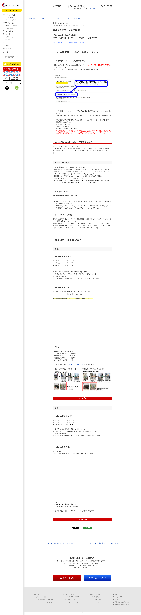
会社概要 (5, 52)
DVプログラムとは (9, 23)
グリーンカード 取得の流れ (12, 20)
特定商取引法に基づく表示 (12, 56)
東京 (94, 9)
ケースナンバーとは (72, 602)
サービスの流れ (8, 31)
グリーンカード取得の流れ (45, 602)
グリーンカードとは (9, 15)
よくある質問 (7, 48)
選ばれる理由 (7, 34)
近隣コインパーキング (76, 364)
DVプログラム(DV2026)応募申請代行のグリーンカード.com (41, 18)
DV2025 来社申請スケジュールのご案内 (71, 18)
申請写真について (9, 28)
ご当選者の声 (7, 45)
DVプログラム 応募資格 (11, 25)
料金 (4, 42)
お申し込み (82, 398)
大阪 (90, 9)
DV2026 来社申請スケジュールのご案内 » (104, 543)
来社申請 (7, 39)
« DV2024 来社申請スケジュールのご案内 (60, 543)
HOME (38, 594)
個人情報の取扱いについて (12, 58)
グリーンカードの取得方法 (12, 17)
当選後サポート (9, 37)
